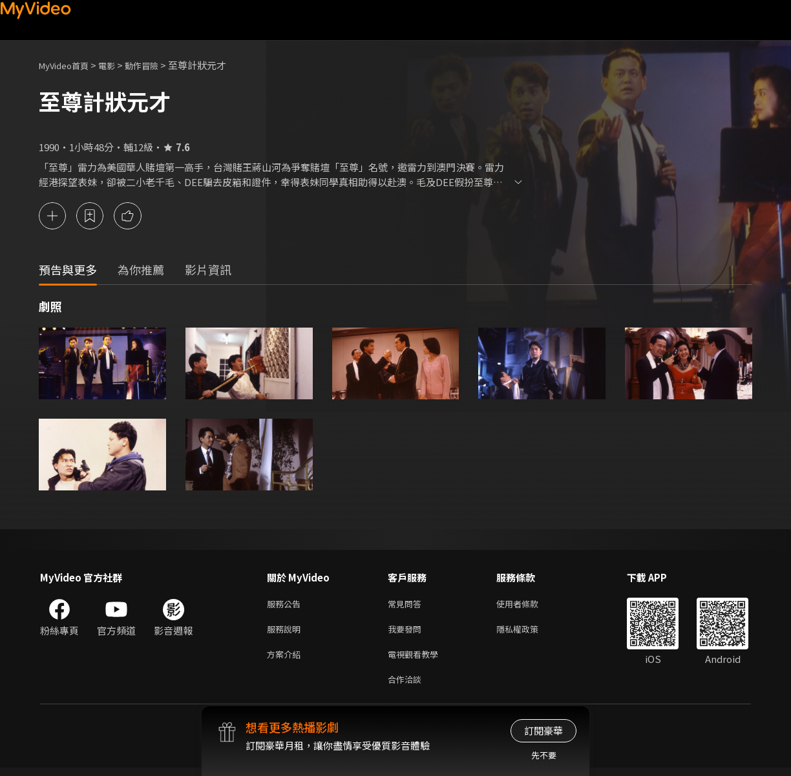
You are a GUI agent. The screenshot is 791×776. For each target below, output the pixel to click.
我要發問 (407, 632)
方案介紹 (286, 659)
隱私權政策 (528, 632)
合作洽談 (407, 686)
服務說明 (286, 632)
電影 (117, 65)
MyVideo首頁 (68, 65)
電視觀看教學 (417, 659)
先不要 (543, 755)
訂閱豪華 (543, 730)
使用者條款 (528, 605)
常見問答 (407, 605)
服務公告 (286, 605)
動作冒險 (155, 65)
